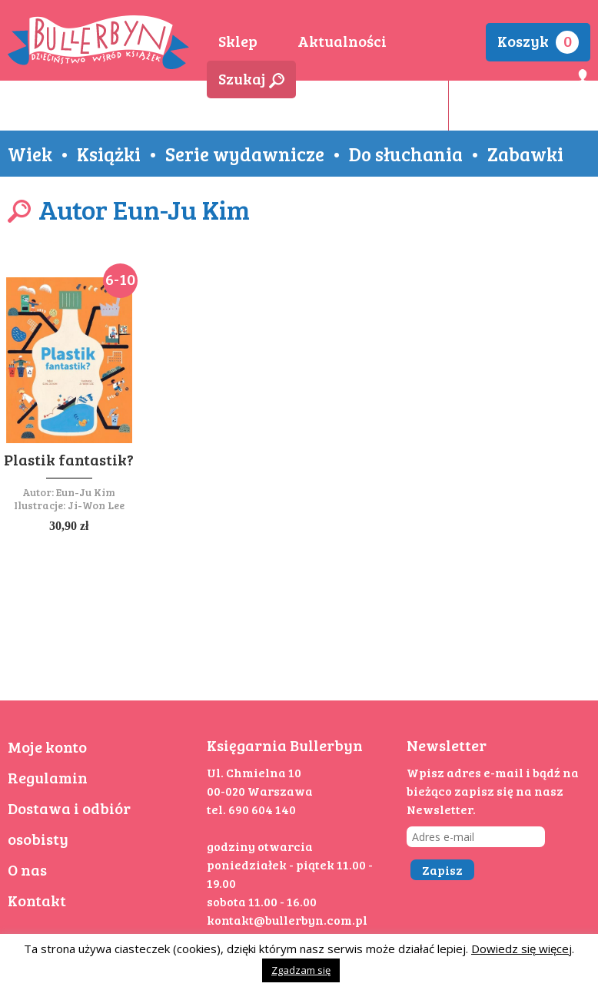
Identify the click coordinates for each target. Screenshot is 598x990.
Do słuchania (406, 154)
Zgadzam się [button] (301, 970)
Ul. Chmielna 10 (254, 772)
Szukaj (251, 78)
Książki (109, 154)
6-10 (120, 279)
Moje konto (47, 746)
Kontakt (37, 900)
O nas (27, 869)
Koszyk (538, 42)
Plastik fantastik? (69, 459)
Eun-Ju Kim (85, 492)
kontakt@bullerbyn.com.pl (287, 920)
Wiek (30, 154)
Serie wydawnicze (244, 154)
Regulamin (48, 777)
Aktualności (342, 40)
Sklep (237, 40)
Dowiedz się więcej (521, 948)
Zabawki (525, 154)
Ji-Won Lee (96, 505)
